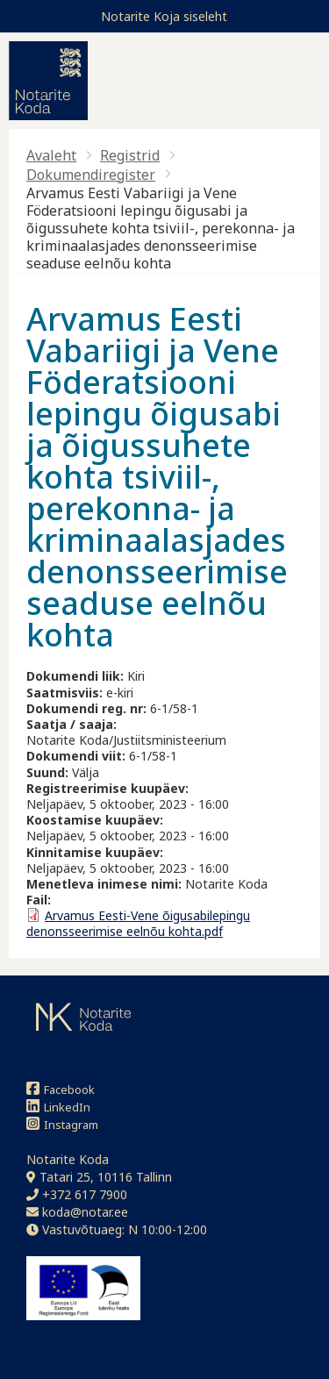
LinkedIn (58, 1106)
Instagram (62, 1124)
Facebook (60, 1089)
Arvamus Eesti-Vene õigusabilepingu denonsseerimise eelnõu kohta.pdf (138, 923)
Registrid (130, 155)
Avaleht (51, 155)
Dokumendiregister (90, 174)
